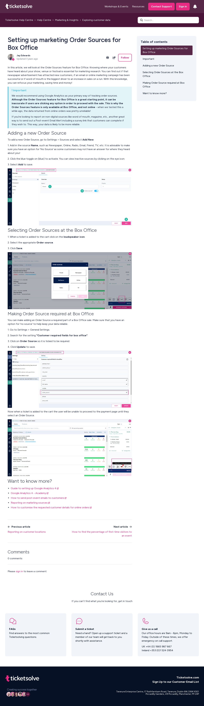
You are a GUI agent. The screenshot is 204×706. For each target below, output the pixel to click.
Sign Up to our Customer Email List (175, 682)
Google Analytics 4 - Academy (28, 493)
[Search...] (168, 20)
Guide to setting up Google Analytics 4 (33, 488)
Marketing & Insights (66, 20)
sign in (19, 571)
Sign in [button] (183, 6)
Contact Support (161, 6)
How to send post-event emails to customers (37, 497)
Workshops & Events (116, 6)
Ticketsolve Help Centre (19, 20)
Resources (138, 6)
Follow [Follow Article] (125, 57)
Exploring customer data (96, 20)
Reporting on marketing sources (29, 502)
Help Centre (44, 20)
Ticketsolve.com (187, 677)
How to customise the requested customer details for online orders (50, 507)
